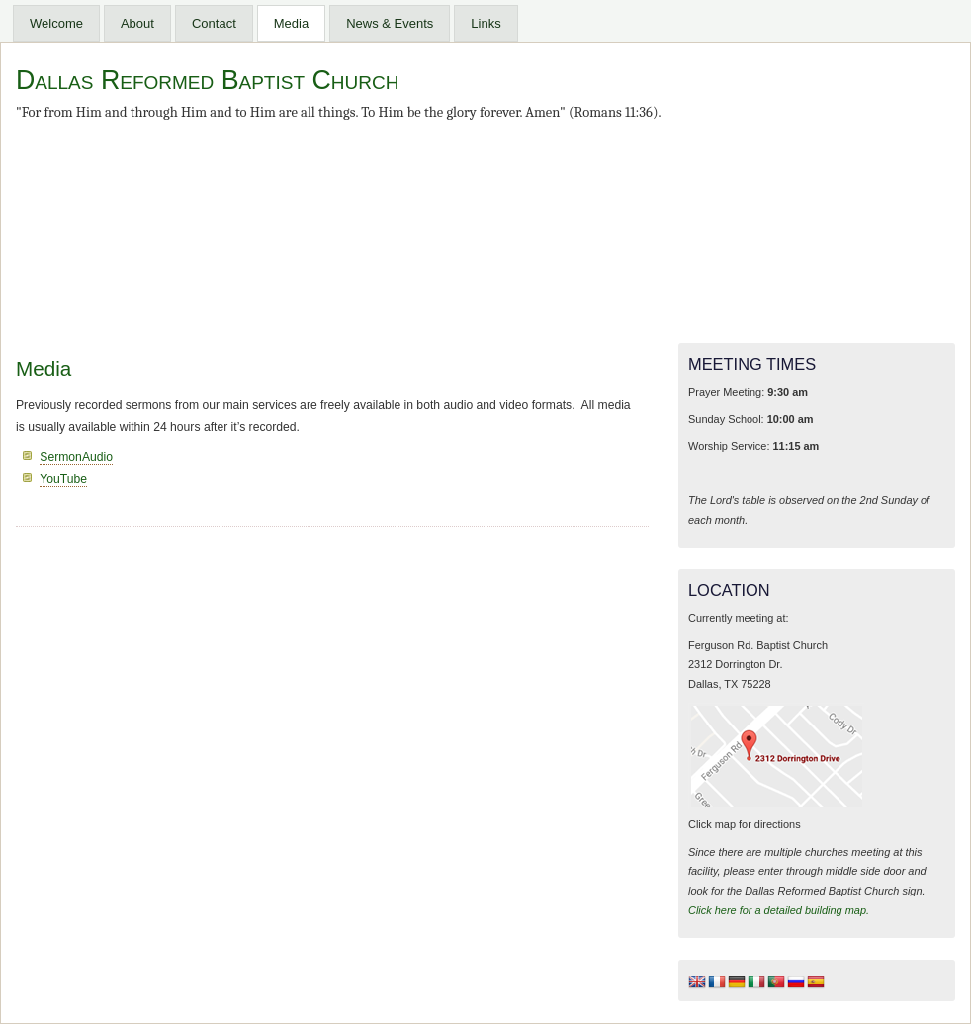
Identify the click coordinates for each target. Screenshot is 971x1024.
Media (291, 23)
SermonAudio (76, 457)
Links (485, 23)
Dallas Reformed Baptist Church (207, 80)
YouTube (63, 479)
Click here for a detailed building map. (778, 910)
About (137, 23)
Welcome (56, 23)
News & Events (389, 23)
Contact (214, 23)
